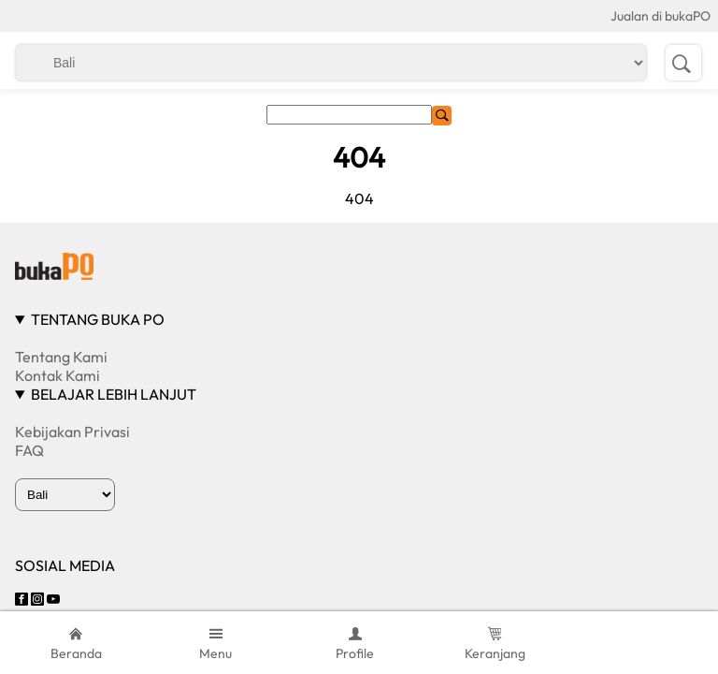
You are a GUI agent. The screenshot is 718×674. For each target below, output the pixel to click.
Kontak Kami (57, 375)
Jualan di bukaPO (660, 15)
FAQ (29, 450)
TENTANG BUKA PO (98, 319)
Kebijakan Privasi (72, 431)
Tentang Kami (61, 356)
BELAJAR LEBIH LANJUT (113, 394)
